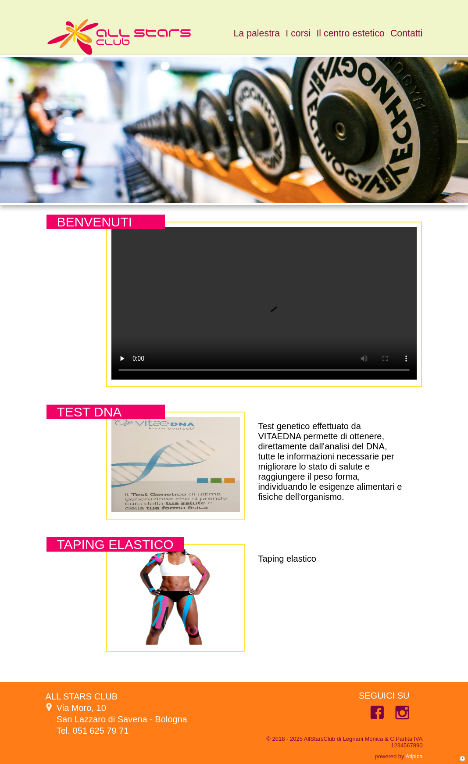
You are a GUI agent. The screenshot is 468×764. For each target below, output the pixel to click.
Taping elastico (115, 544)
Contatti (406, 33)
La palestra (257, 33)
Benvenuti (94, 222)
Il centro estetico (350, 33)
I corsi (298, 33)
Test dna (89, 412)
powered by (398, 756)
